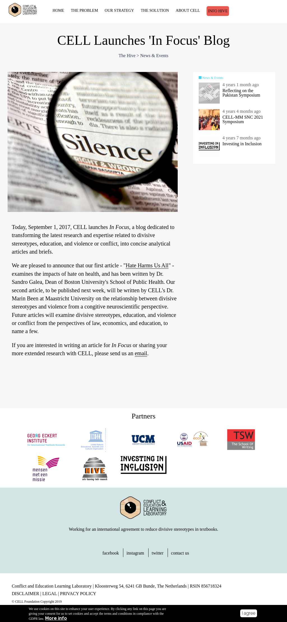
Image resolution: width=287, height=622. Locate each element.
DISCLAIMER (25, 593)
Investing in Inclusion (242, 143)
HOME (58, 10)
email (141, 353)
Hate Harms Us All (147, 265)
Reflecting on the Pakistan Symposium (241, 92)
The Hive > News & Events (143, 55)
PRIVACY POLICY (78, 593)
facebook (111, 553)
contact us (180, 553)
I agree (248, 613)
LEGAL (49, 593)
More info (56, 618)
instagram (135, 553)
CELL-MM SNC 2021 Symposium (243, 119)
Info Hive (218, 11)
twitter (157, 553)
